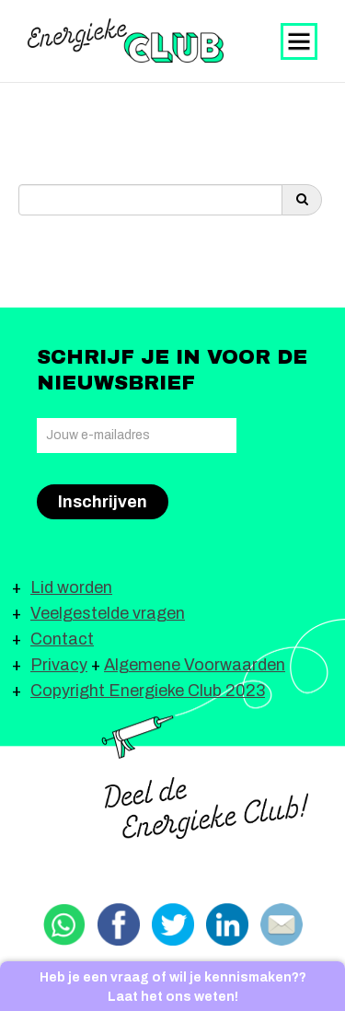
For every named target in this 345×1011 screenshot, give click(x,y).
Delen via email (281, 924)
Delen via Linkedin (227, 924)
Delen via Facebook (119, 924)
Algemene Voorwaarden (194, 665)
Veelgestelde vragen (107, 613)
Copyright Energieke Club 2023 (147, 690)
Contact (62, 639)
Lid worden (71, 587)
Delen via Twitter (173, 924)
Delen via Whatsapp (64, 924)
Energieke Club (126, 40)
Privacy (58, 665)
